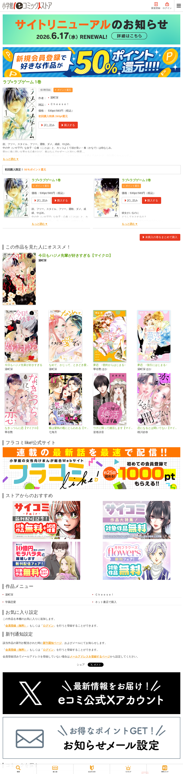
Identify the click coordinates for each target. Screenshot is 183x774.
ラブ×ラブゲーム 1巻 (46, 180)
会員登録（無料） (16, 625)
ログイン (167, 5)
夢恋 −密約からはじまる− (109, 365)
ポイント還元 (64, 90)
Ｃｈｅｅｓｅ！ (59, 104)
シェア (81, 664)
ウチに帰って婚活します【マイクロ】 (113, 428)
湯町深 (54, 97)
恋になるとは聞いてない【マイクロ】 (157, 428)
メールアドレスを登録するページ (90, 656)
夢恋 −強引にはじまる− (152, 365)
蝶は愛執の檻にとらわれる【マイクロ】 (69, 428)
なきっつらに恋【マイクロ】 (22, 428)
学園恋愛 (10, 602)
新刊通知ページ (52, 642)
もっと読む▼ (11, 159)
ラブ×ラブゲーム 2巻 (136, 180)
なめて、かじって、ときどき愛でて (69, 365)
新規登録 (155, 5)
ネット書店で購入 (106, 602)
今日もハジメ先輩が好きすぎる (23, 365)
